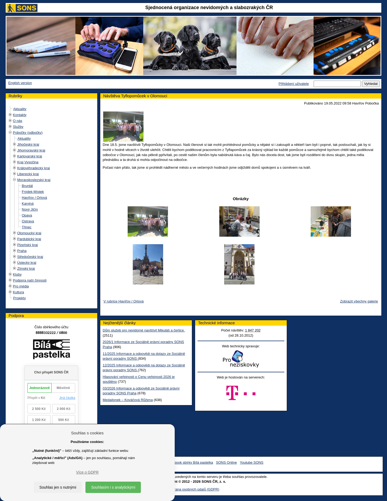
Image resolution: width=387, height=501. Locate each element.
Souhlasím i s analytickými (113, 487)
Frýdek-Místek (33, 192)
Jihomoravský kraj (31, 150)
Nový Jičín (30, 209)
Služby (18, 127)
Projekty (19, 298)
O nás (17, 121)
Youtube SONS (251, 462)
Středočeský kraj (30, 257)
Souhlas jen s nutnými (58, 487)
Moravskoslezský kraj (34, 180)
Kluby (17, 274)
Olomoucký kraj (29, 233)
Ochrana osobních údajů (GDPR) (193, 489)
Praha (22, 251)
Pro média (21, 286)
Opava (27, 215)
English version (20, 83)
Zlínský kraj (26, 268)
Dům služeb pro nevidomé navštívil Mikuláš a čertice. (144, 330)
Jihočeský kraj (28, 144)
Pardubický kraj (29, 239)
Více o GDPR (87, 472)
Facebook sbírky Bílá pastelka (189, 462)
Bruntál (27, 186)
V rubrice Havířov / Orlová (123, 301)
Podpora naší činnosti (29, 280)
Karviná (28, 203)
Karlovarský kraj (29, 156)
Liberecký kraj (28, 174)
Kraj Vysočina (27, 162)
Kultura (18, 292)
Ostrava (28, 221)
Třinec (26, 227)
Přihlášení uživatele (293, 84)
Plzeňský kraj (27, 245)
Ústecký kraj (26, 263)
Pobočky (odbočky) (28, 133)
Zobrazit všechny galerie (359, 301)
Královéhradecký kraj (33, 168)
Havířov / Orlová (34, 198)
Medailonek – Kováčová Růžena (128, 400)
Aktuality (19, 109)
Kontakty (20, 115)
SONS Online (226, 462)
